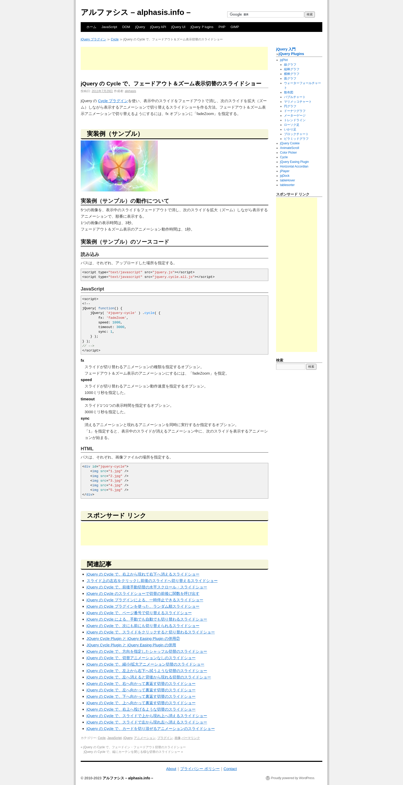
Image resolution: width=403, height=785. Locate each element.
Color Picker (288, 152)
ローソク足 (291, 125)
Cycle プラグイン (113, 101)
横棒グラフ (291, 74)
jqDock (285, 176)
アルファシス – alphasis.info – (136, 12)
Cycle (114, 39)
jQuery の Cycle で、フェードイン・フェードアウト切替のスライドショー (133, 747)
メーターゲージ (295, 115)
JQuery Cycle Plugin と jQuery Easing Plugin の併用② (133, 638)
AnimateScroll (289, 148)
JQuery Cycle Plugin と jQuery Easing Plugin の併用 (131, 645)
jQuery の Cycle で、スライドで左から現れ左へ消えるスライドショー (147, 722)
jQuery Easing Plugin (294, 162)
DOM (126, 27)
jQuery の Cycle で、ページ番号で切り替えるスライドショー (139, 613)
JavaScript (109, 27)
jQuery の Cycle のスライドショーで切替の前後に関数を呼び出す (143, 593)
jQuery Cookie (290, 143)
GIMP (235, 27)
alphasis (130, 91)
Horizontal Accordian (294, 166)
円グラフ (290, 106)
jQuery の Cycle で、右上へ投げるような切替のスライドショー (141, 709)
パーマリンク (190, 738)
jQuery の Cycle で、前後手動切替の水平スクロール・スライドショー (147, 587)
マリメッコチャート (298, 101)
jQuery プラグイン (93, 39)
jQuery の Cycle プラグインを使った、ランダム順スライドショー (143, 606)
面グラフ (290, 78)
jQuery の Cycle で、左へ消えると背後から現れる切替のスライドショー (149, 677)
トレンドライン (295, 120)
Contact (230, 768)
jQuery (140, 27)
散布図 (288, 92)
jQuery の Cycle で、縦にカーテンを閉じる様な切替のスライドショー (133, 752)
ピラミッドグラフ (296, 138)
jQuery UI (178, 27)
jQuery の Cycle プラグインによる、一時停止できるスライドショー (145, 600)
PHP (221, 27)
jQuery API (158, 27)
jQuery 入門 (286, 49)
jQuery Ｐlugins (201, 27)
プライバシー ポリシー (200, 768)
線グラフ (290, 64)
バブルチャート (295, 97)
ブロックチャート (296, 134)
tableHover (287, 180)
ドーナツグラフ (295, 111)
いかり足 (290, 129)
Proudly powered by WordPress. (293, 778)
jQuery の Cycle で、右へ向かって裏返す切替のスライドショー (141, 683)
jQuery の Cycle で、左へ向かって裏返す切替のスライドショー (141, 690)
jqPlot (284, 60)
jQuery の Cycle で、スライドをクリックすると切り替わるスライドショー (151, 632)
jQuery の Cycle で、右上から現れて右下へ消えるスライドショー (143, 574)
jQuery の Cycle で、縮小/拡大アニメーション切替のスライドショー (145, 664)
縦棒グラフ (291, 69)
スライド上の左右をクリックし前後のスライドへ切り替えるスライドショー (152, 580)
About (171, 768)
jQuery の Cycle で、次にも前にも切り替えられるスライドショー (143, 625)
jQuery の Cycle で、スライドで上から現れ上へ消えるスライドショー (147, 715)
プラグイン (165, 738)
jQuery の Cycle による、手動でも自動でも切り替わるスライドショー (147, 619)
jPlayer (285, 171)
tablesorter (287, 185)
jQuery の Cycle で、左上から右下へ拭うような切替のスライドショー (147, 670)
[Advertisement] (174, 58)
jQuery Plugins (291, 54)
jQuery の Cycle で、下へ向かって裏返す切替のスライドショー (141, 696)
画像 (178, 738)
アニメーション (144, 738)
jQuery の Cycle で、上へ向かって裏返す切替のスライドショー (141, 703)
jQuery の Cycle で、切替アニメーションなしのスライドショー (141, 658)
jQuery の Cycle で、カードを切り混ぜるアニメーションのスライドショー (151, 728)
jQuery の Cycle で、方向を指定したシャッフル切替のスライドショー (147, 651)
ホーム (91, 27)
